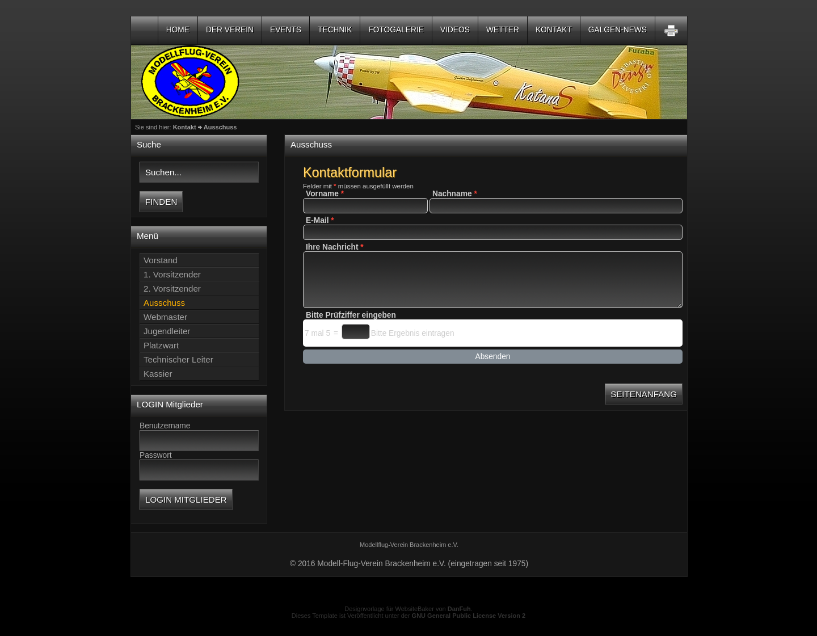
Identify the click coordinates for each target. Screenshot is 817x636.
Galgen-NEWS (617, 30)
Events (285, 30)
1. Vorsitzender (172, 274)
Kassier (158, 373)
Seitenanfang (643, 394)
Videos (455, 30)
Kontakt (554, 30)
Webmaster (165, 317)
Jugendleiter (167, 331)
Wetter (502, 30)
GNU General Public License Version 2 (469, 615)
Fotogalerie (396, 30)
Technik (335, 30)
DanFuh (459, 608)
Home (177, 30)
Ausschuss (220, 127)
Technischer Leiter (178, 359)
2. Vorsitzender (172, 288)
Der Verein (230, 30)
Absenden (493, 356)
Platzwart (161, 345)
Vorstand (161, 260)
